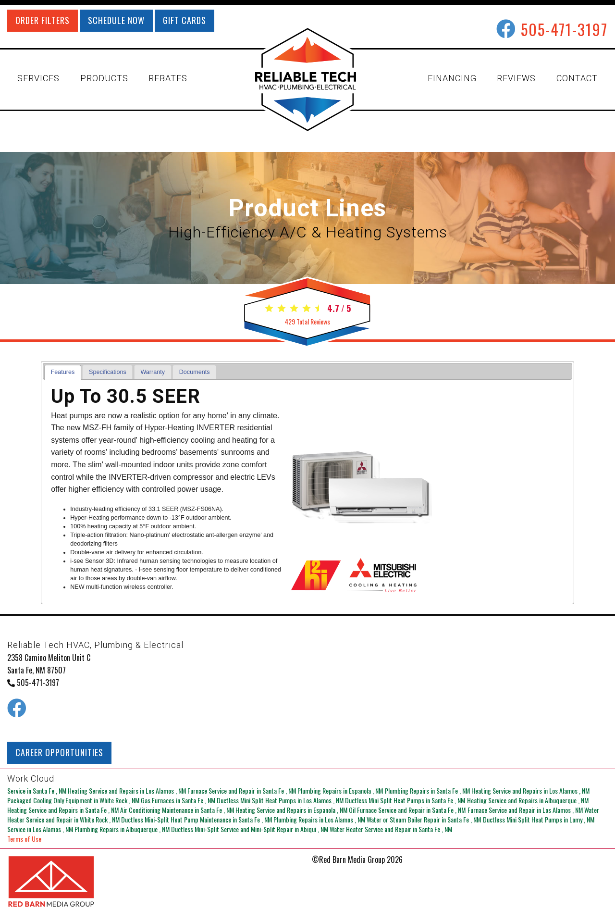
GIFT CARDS (184, 20)
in (37, 790)
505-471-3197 (564, 29)
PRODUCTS (104, 78)
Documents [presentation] (194, 372)
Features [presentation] (63, 372)
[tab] (62, 372)
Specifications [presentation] (107, 372)
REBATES (167, 78)
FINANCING (452, 78)
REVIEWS (516, 78)
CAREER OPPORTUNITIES (59, 752)
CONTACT (577, 78)
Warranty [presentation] (152, 372)
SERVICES (38, 78)
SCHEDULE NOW (116, 20)
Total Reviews (307, 321)
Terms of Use (24, 839)
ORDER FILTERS (42, 20)
